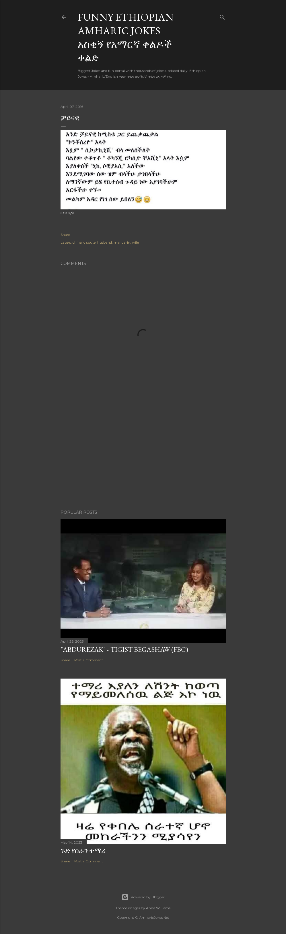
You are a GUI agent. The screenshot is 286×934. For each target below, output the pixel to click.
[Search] (222, 16)
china (77, 242)
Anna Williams (158, 908)
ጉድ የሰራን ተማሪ (83, 850)
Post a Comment (88, 660)
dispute (89, 242)
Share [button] (65, 234)
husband (104, 242)
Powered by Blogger (143, 897)
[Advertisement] (143, 455)
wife (135, 242)
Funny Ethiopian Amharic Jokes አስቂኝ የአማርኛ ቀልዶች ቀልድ (126, 37)
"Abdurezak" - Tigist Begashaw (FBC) (124, 649)
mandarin (122, 242)
